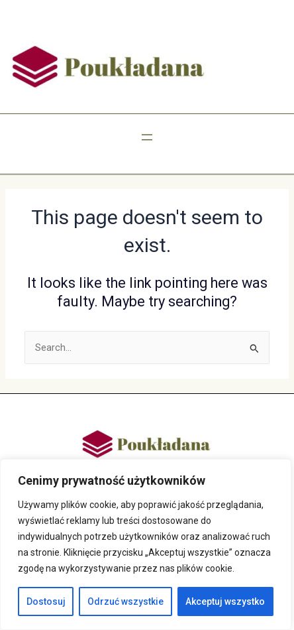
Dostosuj (46, 601)
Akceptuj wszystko (225, 601)
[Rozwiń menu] (147, 137)
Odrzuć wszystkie (125, 601)
